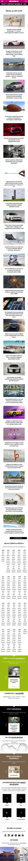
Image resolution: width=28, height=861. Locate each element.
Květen (3, 559)
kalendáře (20, 693)
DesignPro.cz (14, 758)
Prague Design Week (17, 783)
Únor (3, 553)
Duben (3, 557)
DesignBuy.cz (20, 658)
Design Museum (17, 737)
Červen (3, 561)
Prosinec (8, 572)
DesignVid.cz (16, 709)
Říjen (8, 568)
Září (8, 566)
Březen (3, 555)
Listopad (8, 570)
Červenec (8, 562)
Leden (3, 552)
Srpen (8, 564)
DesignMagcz (23, 843)
